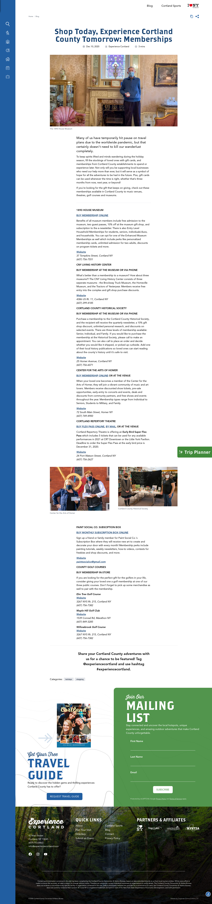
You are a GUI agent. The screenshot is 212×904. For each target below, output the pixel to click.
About (79, 825)
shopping (80, 679)
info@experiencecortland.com (44, 846)
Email (133, 772)
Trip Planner (194, 452)
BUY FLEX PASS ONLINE (90, 426)
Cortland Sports (171, 6)
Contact (109, 834)
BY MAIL (111, 426)
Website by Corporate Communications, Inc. (185, 898)
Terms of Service (176, 799)
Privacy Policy (161, 799)
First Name (136, 741)
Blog (150, 6)
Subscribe (162, 789)
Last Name (136, 756)
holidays (68, 679)
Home (31, 16)
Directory (81, 834)
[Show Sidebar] (26, 7)
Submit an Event (85, 838)
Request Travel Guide (64, 796)
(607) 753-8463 (36, 842)
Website (81, 251)
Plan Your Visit (83, 829)
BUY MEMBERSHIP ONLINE (92, 375)
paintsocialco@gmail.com (91, 561)
